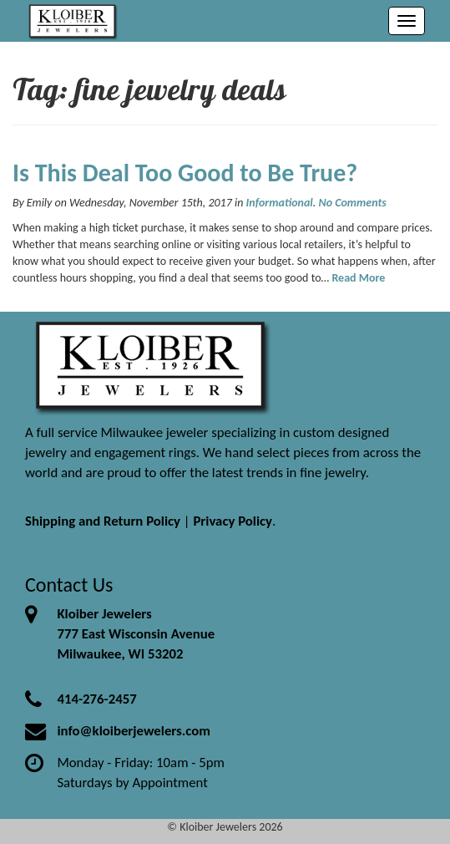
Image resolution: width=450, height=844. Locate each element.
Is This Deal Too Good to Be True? (185, 172)
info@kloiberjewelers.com (133, 731)
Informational (279, 203)
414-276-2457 (96, 699)
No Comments (352, 203)
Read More (358, 278)
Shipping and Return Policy (102, 521)
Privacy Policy (232, 521)
